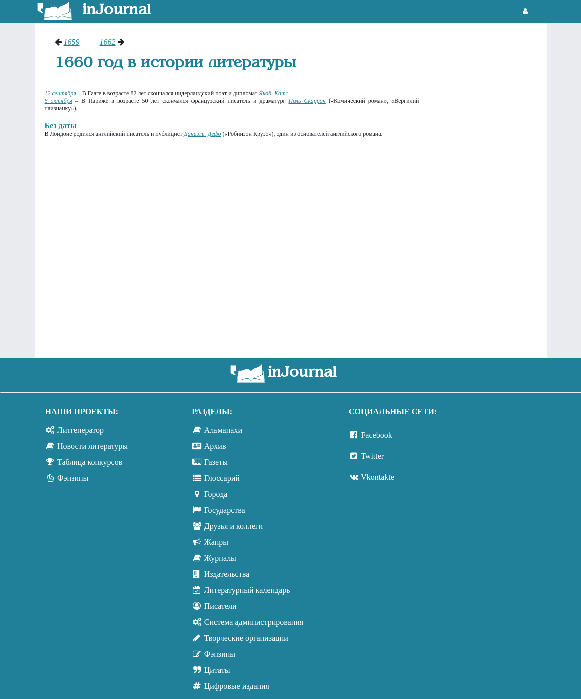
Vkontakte (377, 477)
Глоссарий (222, 478)
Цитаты (217, 670)
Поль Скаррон (306, 100)
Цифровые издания (236, 686)
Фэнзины (72, 478)
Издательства (226, 574)
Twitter (372, 456)
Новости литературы (92, 446)
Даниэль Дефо (202, 133)
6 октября (58, 100)
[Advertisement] (488, 188)
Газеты (216, 462)
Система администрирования (253, 622)
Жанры (216, 542)
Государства (224, 510)
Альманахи (223, 430)
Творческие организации (246, 638)
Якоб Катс (273, 93)
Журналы (220, 558)
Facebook (376, 435)
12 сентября (60, 93)
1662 (108, 42)
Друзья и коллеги (233, 526)
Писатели (220, 606)
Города (216, 494)
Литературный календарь (247, 590)
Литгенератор (80, 430)
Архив (215, 446)
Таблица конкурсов (89, 462)
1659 (72, 42)
